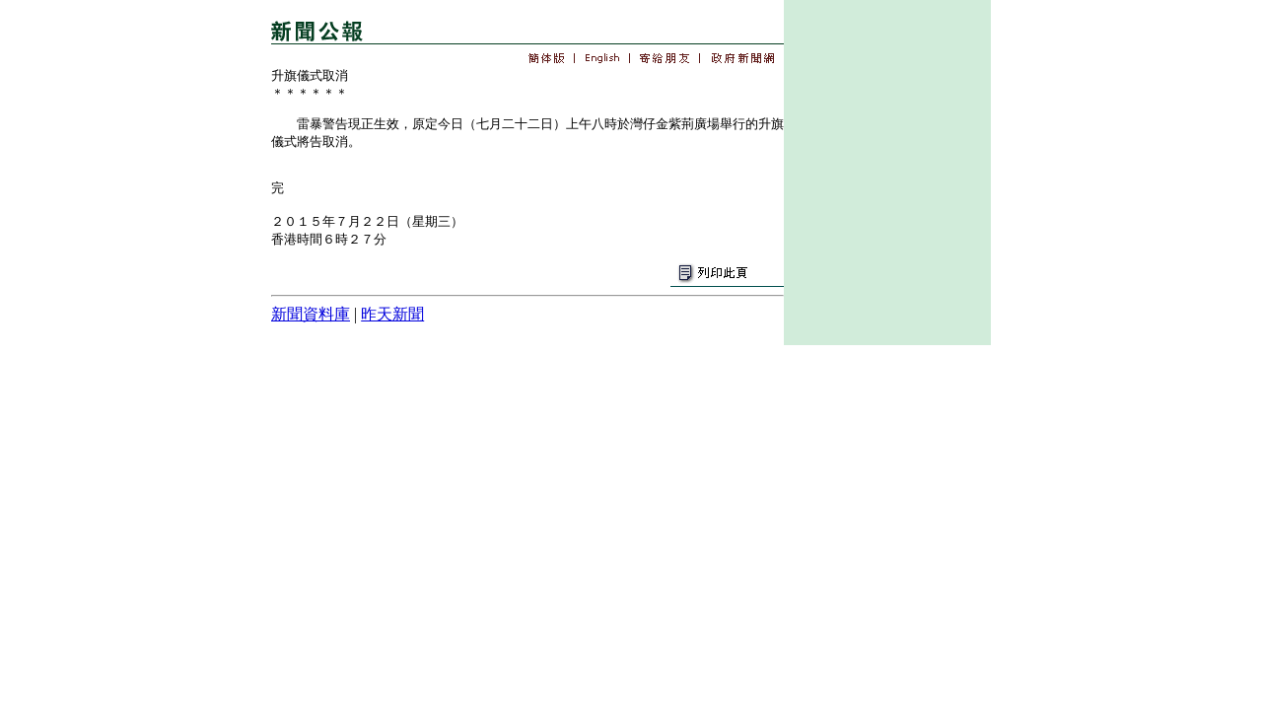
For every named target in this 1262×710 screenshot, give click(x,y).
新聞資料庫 (310, 314)
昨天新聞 (392, 314)
